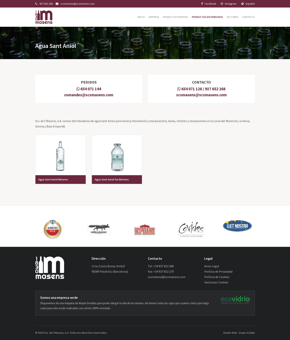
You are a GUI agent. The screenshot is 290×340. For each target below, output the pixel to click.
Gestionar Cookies (216, 282)
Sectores (232, 17)
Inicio (141, 17)
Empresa (154, 17)
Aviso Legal (211, 266)
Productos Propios (175, 17)
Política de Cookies (216, 277)
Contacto (248, 17)
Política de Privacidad (218, 271)
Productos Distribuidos (207, 17)
